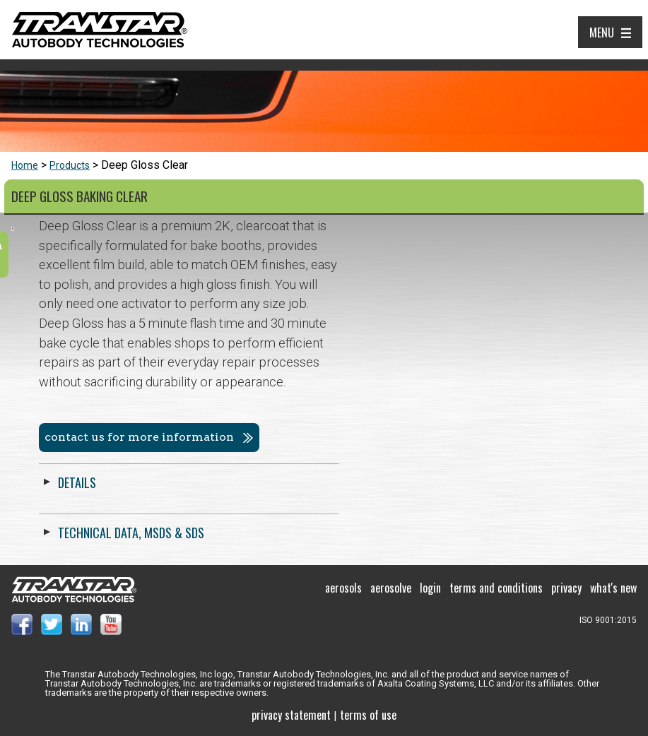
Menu (601, 32)
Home (24, 165)
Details (374, 482)
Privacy (566, 587)
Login (430, 587)
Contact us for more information (436, 437)
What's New (613, 587)
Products (69, 165)
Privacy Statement (291, 714)
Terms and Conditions (496, 587)
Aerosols (343, 587)
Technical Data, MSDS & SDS (428, 532)
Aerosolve (390, 587)
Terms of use (368, 714)
